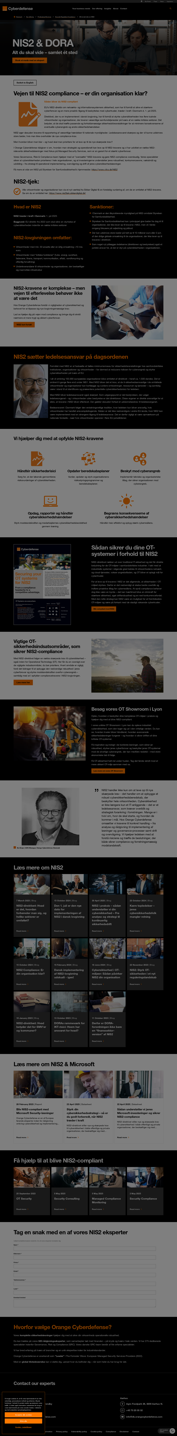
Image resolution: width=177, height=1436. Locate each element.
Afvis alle (23, 1426)
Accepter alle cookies (23, 1419)
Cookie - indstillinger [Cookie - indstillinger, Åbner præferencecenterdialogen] (23, 1432)
